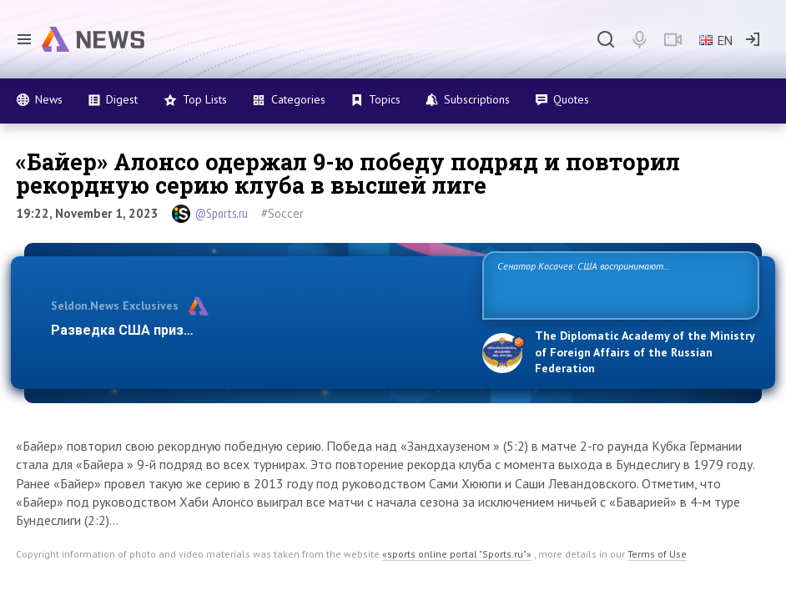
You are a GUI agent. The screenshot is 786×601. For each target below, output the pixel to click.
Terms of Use (657, 554)
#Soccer (282, 213)
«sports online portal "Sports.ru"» (457, 554)
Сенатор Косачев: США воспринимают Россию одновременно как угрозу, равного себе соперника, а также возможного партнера (607, 284)
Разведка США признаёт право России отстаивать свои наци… (257, 330)
